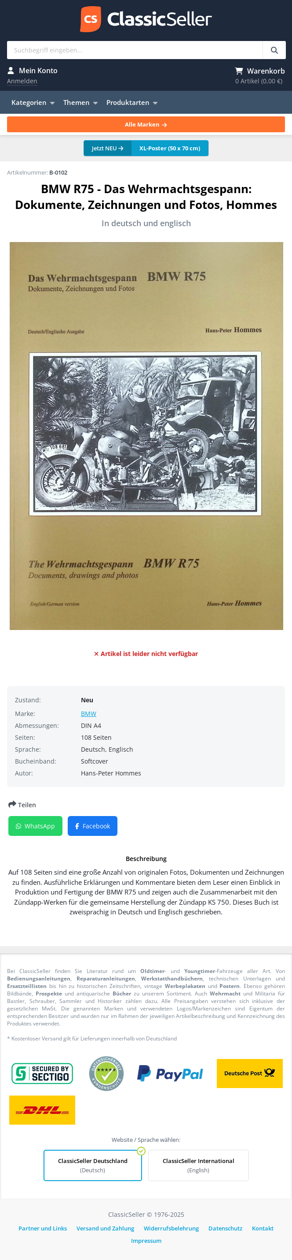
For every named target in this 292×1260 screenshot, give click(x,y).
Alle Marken (146, 124)
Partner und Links (42, 1228)
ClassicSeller (146, 20)
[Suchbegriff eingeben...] (274, 50)
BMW (88, 713)
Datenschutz (225, 1228)
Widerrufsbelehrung (171, 1228)
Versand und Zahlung (105, 1228)
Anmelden (22, 81)
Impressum (146, 1241)
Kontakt (263, 1228)
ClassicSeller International (198, 1165)
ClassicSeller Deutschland (93, 1165)
